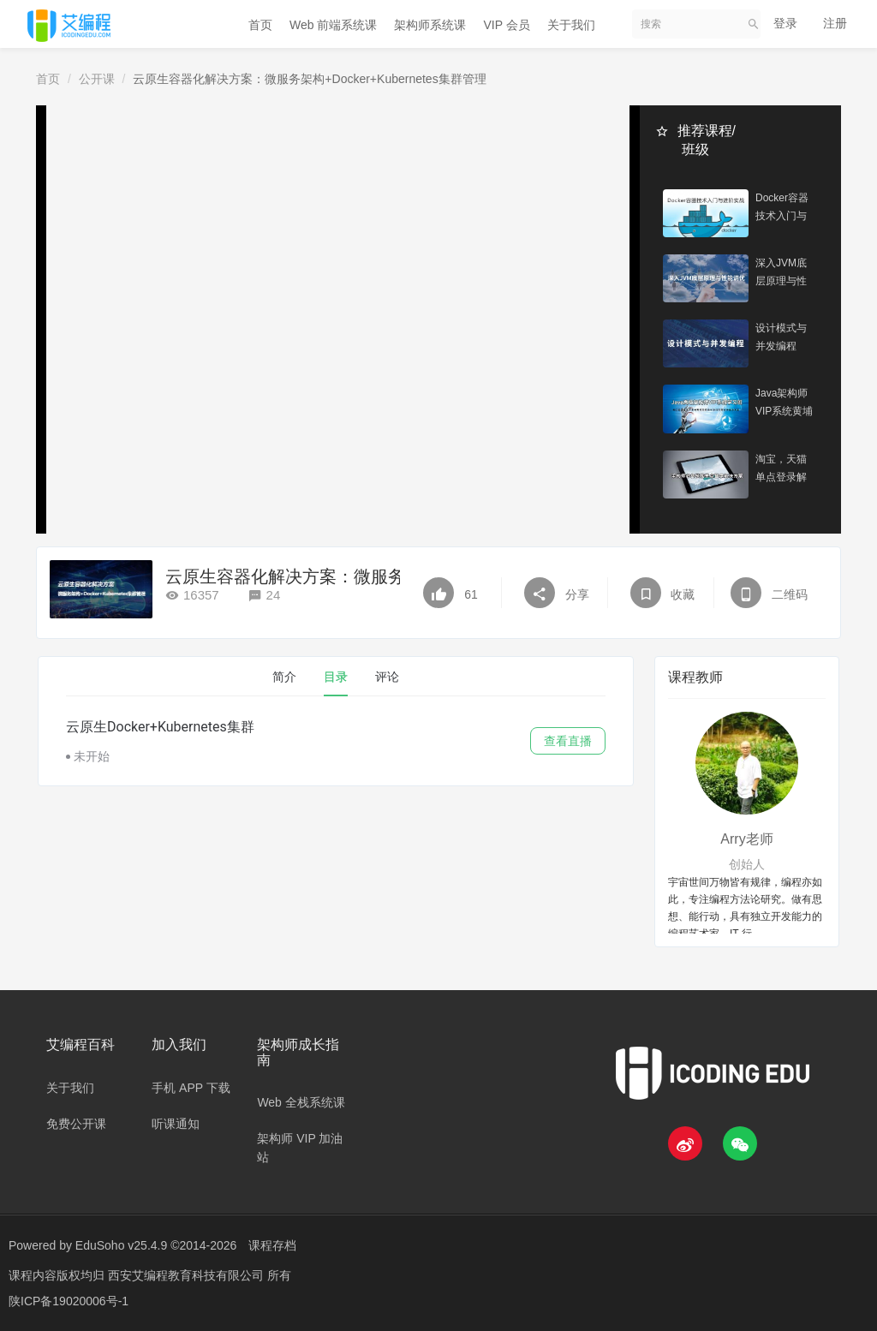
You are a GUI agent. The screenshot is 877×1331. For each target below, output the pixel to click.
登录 (785, 23)
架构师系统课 (430, 25)
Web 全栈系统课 (300, 1102)
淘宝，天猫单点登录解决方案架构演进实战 (781, 470)
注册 (835, 23)
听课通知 (176, 1124)
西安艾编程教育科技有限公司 (187, 1275)
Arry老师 (746, 839)
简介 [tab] (284, 676)
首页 (260, 25)
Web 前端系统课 (333, 25)
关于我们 (571, 25)
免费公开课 (76, 1124)
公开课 (97, 79)
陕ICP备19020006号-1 (68, 1301)
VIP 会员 (506, 25)
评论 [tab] (387, 676)
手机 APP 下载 (191, 1088)
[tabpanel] (336, 740)
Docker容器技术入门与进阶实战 (781, 209)
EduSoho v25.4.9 (121, 1245)
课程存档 (272, 1245)
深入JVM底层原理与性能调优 (781, 274)
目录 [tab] (336, 676)
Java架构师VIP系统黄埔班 (784, 405)
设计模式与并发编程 (781, 339)
